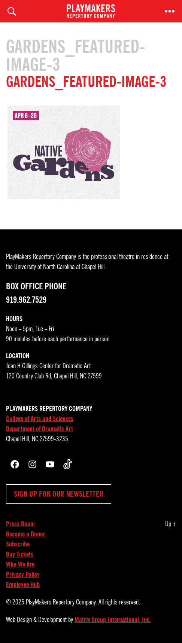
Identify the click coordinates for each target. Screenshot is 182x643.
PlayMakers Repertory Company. (61, 602)
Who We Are (20, 564)
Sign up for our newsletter (58, 494)
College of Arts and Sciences (39, 418)
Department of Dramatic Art (39, 428)
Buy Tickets (19, 554)
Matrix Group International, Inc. (113, 619)
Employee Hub (23, 584)
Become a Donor (25, 534)
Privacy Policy (23, 574)
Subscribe (18, 544)
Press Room (20, 523)
